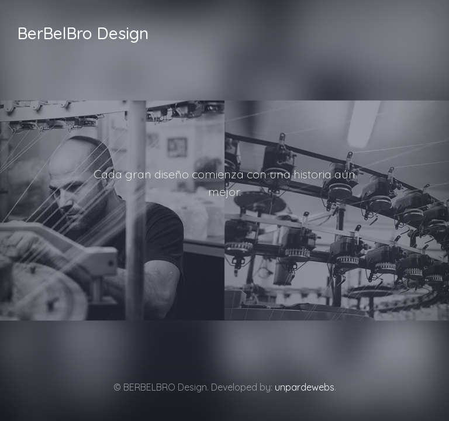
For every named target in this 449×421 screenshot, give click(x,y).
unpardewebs (304, 387)
